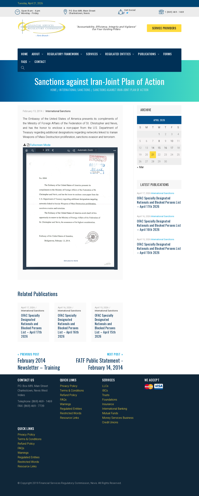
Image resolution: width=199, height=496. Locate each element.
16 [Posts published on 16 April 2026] (165, 148)
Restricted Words (70, 413)
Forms (167, 54)
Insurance (108, 404)
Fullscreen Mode (40, 145)
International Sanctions (74, 90)
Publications (147, 54)
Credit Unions (110, 422)
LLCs (105, 386)
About (36, 54)
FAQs (24, 62)
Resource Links (69, 418)
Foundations (109, 400)
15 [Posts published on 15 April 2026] (159, 148)
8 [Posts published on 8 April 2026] (159, 141)
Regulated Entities (118, 54)
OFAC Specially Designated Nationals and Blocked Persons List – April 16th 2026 (68, 326)
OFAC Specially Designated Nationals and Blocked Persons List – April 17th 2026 (31, 326)
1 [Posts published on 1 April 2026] (159, 134)
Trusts (105, 395)
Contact (40, 62)
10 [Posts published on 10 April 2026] (171, 141)
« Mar (140, 167)
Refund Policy (68, 395)
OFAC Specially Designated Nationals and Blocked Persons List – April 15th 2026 (105, 326)
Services (92, 54)
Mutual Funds (110, 413)
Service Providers (164, 28)
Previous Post (29, 354)
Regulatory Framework (63, 54)
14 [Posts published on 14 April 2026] (152, 148)
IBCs (105, 391)
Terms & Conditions (72, 391)
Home (24, 54)
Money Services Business (117, 418)
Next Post (113, 354)
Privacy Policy (68, 386)
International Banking (114, 409)
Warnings (65, 404)
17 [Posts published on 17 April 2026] (171, 148)
